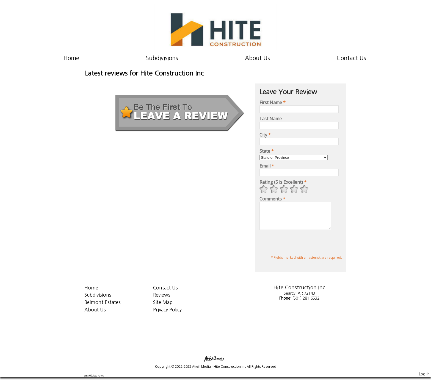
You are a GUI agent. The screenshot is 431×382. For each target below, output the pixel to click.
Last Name (270, 119)
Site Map (163, 307)
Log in (424, 379)
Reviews (161, 299)
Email (266, 166)
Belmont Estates (102, 307)
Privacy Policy (167, 314)
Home (71, 58)
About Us (257, 58)
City (265, 135)
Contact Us (351, 58)
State (266, 151)
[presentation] (301, 248)
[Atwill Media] (215, 363)
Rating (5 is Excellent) (282, 182)
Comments (272, 199)
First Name (272, 102)
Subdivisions (162, 58)
